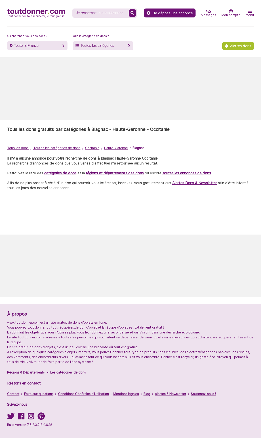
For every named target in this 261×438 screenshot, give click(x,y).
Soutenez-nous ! (203, 394)
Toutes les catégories (97, 45)
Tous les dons (18, 148)
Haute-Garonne (116, 148)
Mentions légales (126, 394)
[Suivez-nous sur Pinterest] (41, 418)
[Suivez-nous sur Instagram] (31, 418)
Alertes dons (240, 46)
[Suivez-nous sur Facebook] (21, 418)
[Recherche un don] (101, 13)
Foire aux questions (38, 394)
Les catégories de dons (68, 372)
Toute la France (26, 45)
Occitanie (92, 148)
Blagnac (138, 148)
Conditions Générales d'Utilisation (83, 394)
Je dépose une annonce (170, 13)
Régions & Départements (26, 372)
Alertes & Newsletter (170, 394)
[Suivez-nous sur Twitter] (10, 418)
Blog (146, 394)
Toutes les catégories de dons (56, 148)
